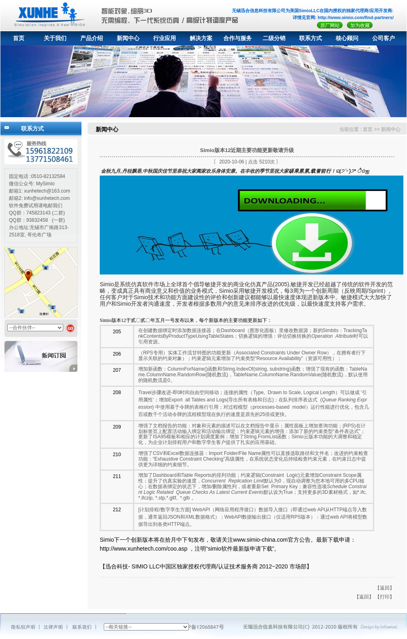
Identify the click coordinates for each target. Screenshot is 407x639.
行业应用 (164, 38)
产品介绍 (91, 38)
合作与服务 (237, 38)
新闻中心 (128, 38)
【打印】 (384, 597)
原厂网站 (330, 25)
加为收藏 (360, 25)
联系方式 (310, 38)
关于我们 (55, 38)
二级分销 (274, 38)
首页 (18, 38)
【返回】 (384, 588)
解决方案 (201, 38)
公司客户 (383, 38)
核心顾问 (347, 38)
